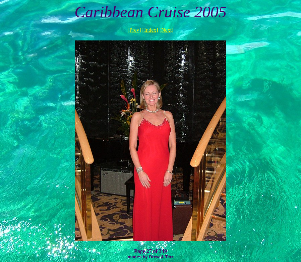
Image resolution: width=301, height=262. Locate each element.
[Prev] (134, 30)
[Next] (167, 30)
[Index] (150, 30)
